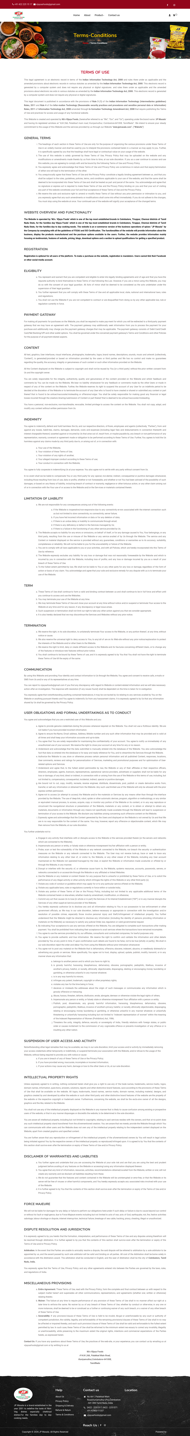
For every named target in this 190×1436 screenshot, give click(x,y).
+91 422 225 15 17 (22, 4)
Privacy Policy (62, 1401)
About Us (59, 1396)
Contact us (114, 15)
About (87, 15)
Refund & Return (63, 1410)
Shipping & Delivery (64, 1405)
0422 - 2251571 (110, 1407)
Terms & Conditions (64, 1414)
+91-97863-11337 (95, 1410)
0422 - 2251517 (94, 1407)
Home (76, 15)
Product (99, 15)
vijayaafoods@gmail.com (46, 4)
